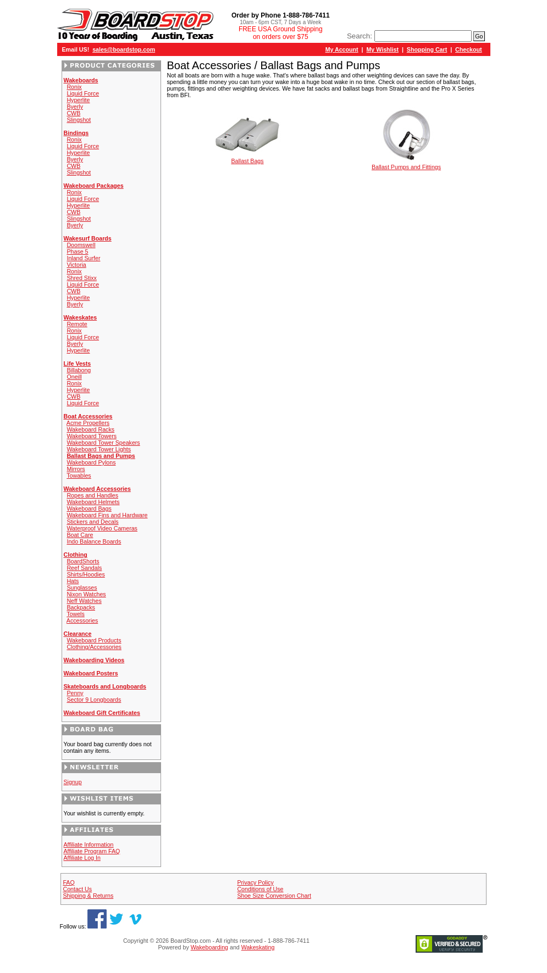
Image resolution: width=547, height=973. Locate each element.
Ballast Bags (247, 158)
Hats (73, 581)
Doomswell (81, 245)
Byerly (75, 106)
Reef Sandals (84, 567)
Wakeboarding (209, 947)
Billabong (79, 370)
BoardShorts (83, 561)
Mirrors (76, 469)
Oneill (74, 376)
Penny (75, 693)
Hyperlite (78, 100)
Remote (77, 324)
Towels (76, 614)
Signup (73, 782)
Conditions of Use (260, 889)
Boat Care (80, 535)
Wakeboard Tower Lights (99, 449)
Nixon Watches (86, 594)
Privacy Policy (255, 882)
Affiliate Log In (82, 857)
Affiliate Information (89, 844)
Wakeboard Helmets (93, 502)
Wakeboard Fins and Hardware (107, 515)
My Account (341, 49)
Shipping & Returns (88, 895)
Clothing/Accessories (94, 647)
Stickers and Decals (92, 521)
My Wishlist (382, 49)
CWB (73, 113)
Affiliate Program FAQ (92, 851)
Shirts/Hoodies (85, 574)
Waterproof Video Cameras (102, 528)
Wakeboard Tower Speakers (103, 442)
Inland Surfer (83, 258)
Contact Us (77, 889)
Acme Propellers (88, 423)
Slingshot (79, 119)
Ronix (74, 86)
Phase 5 (77, 251)
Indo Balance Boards (94, 541)
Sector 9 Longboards (94, 699)
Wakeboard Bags (89, 508)
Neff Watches (84, 600)
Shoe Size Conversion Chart (274, 895)
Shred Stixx (82, 278)
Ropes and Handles (92, 495)
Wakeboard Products (94, 640)
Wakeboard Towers (92, 436)
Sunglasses (82, 587)
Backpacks (81, 607)
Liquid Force (83, 93)
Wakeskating (258, 947)
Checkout (468, 49)
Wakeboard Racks (90, 429)
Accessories (82, 620)
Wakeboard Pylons (91, 462)
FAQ (68, 882)
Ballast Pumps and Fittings (406, 164)
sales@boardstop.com (123, 49)
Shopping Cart (427, 49)
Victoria (76, 264)
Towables (79, 475)
